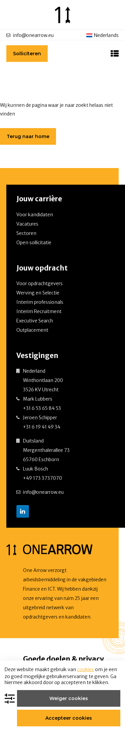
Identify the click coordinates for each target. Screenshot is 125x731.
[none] (102, 35)
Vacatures (27, 224)
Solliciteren (27, 54)
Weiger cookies (68, 698)
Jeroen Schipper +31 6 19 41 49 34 (41, 422)
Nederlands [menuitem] (106, 35)
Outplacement (32, 330)
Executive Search (34, 321)
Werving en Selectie (37, 293)
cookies (85, 669)
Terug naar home (28, 136)
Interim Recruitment (39, 311)
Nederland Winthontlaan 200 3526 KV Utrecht (43, 380)
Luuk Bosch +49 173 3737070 (42, 473)
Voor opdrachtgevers (39, 283)
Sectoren (26, 233)
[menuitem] (102, 35)
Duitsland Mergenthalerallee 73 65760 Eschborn (46, 450)
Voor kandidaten (34, 215)
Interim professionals (39, 302)
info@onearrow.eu (33, 35)
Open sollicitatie (33, 243)
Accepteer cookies (68, 718)
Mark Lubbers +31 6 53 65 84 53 (42, 403)
